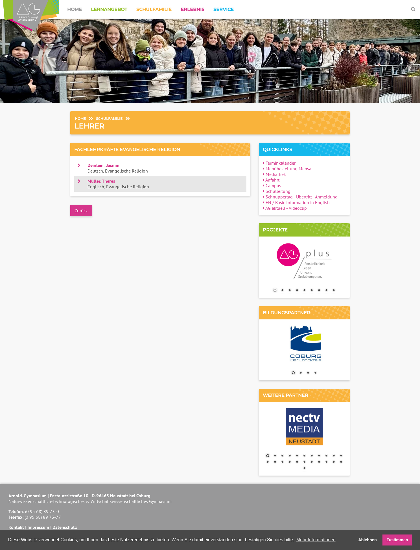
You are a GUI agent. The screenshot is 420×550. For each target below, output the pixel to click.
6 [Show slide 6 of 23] (304, 456)
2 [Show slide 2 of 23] (275, 456)
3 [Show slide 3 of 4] (308, 373)
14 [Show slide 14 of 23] (282, 462)
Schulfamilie (154, 9)
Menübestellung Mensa (287, 168)
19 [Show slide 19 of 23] (319, 462)
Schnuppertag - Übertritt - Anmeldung (300, 197)
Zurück (81, 210)
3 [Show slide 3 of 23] (282, 456)
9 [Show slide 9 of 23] (326, 456)
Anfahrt (271, 180)
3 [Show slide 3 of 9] (289, 291)
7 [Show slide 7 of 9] (319, 291)
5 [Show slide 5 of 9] (304, 291)
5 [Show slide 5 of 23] (297, 456)
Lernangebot (109, 9)
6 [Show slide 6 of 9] (312, 291)
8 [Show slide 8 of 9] (326, 291)
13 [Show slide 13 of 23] (275, 462)
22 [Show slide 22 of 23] (341, 462)
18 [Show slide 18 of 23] (312, 462)
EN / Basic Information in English (296, 202)
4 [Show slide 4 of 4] (315, 373)
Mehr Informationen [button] (316, 539)
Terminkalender (279, 163)
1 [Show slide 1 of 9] (275, 291)
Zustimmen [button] (397, 540)
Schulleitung (276, 191)
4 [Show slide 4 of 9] (297, 291)
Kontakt (16, 527)
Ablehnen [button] (367, 540)
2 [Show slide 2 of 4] (301, 373)
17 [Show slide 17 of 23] (304, 462)
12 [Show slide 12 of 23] (267, 462)
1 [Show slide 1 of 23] (267, 456)
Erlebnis (192, 9)
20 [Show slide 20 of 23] (326, 462)
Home (74, 9)
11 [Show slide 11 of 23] (341, 456)
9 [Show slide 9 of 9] (334, 291)
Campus (272, 185)
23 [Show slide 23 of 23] (304, 468)
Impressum (38, 527)
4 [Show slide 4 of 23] (289, 456)
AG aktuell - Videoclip (285, 208)
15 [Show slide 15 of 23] (289, 462)
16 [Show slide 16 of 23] (297, 462)
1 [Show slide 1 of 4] (293, 373)
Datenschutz (65, 527)
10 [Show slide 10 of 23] (334, 456)
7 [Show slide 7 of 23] (312, 456)
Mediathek (274, 174)
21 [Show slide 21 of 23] (334, 462)
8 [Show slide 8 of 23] (319, 456)
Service (223, 9)
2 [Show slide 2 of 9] (282, 291)
